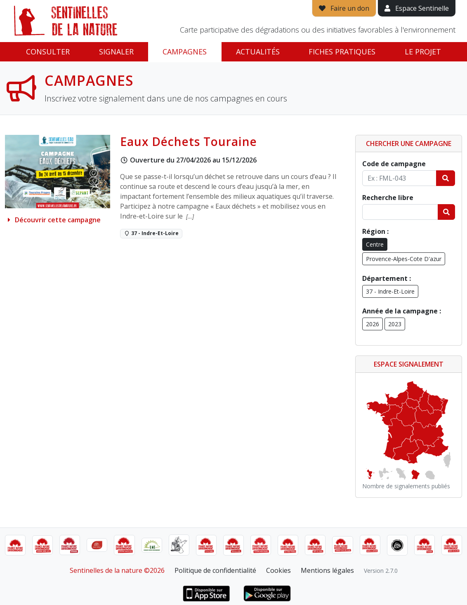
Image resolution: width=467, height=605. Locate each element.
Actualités (258, 51)
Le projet (423, 51)
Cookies (278, 570)
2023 (394, 324)
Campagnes (185, 51)
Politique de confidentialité (215, 570)
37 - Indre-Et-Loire (390, 291)
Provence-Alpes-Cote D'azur (403, 259)
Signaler (116, 51)
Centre (375, 244)
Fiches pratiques (342, 51)
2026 (372, 324)
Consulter (48, 51)
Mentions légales (327, 570)
